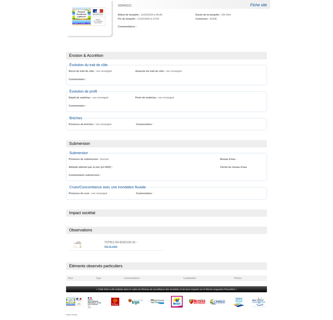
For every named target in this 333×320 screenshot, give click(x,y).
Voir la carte (110, 246)
